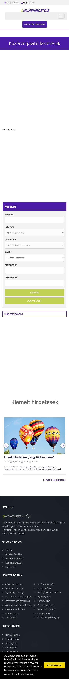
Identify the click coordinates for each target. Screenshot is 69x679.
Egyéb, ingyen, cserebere (49, 592)
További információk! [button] (23, 674)
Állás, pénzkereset (14, 584)
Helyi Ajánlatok (12, 634)
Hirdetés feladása (34, 24)
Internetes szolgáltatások (17, 600)
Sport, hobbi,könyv (46, 609)
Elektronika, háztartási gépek (19, 596)
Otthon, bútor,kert (46, 605)
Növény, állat (43, 600)
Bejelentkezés (11, 2)
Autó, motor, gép (45, 584)
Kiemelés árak (12, 639)
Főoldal (8, 550)
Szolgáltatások (44, 613)
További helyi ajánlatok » (55, 479)
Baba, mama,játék (14, 588)
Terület (8, 252)
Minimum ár (10, 264)
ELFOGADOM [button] (54, 665)
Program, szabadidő (15, 609)
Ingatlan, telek (44, 596)
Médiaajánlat (11, 643)
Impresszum (11, 647)
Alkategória (10, 239)
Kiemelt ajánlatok (13, 562)
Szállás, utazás (12, 613)
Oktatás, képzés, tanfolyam (18, 605)
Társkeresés (11, 617)
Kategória (9, 227)
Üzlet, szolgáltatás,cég (48, 617)
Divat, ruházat (44, 588)
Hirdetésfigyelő (13, 314)
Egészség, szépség (14, 592)
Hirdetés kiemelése (14, 558)
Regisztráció (27, 2)
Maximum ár (11, 277)
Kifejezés (9, 214)
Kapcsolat (10, 566)
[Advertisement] (34, 92)
